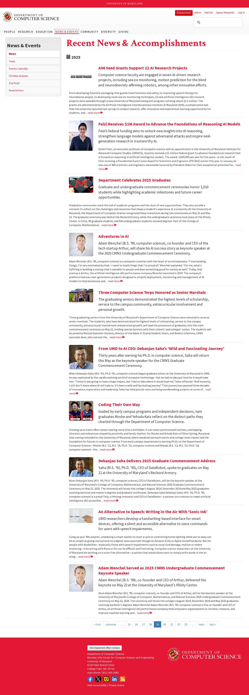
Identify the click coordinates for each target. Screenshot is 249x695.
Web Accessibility (97, 685)
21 (171, 624)
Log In (241, 12)
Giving (123, 31)
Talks (12, 61)
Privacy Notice (116, 685)
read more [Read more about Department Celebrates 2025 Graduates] (109, 225)
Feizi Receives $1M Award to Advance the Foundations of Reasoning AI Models (169, 124)
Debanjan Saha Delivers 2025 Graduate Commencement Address (156, 460)
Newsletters (16, 90)
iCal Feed (14, 83)
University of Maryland (124, 3)
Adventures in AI (113, 236)
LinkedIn (114, 679)
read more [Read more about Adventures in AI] (115, 281)
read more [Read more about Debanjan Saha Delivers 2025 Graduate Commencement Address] (111, 500)
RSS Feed (122, 679)
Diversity (108, 31)
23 (186, 624)
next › (202, 624)
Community (89, 31)
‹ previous (110, 624)
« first (97, 624)
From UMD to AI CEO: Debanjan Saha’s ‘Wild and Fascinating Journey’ (161, 348)
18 (150, 624)
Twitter (98, 679)
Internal (208, 12)
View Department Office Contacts (104, 648)
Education (44, 31)
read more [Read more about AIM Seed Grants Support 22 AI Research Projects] (95, 112)
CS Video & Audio (18, 76)
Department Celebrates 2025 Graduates (134, 180)
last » (213, 624)
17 (143, 624)
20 (164, 624)
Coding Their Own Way (119, 404)
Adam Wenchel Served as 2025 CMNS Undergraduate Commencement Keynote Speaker (161, 570)
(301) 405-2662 (110, 672)
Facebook (90, 679)
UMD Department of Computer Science (31, 17)
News (12, 54)
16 (136, 624)
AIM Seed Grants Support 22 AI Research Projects (142, 68)
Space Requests (225, 12)
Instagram (106, 679)
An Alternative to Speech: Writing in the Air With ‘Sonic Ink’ (152, 511)
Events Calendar (18, 68)
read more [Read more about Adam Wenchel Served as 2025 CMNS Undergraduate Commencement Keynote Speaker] (144, 613)
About (197, 12)
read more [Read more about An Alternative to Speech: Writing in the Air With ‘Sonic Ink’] (85, 556)
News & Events (66, 31)
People (10, 31)
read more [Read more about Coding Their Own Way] (107, 449)
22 (178, 624)
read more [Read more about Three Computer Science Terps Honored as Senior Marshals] (117, 337)
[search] (217, 22)
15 (129, 624)
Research (25, 31)
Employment (184, 12)
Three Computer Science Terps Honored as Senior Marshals (152, 292)
